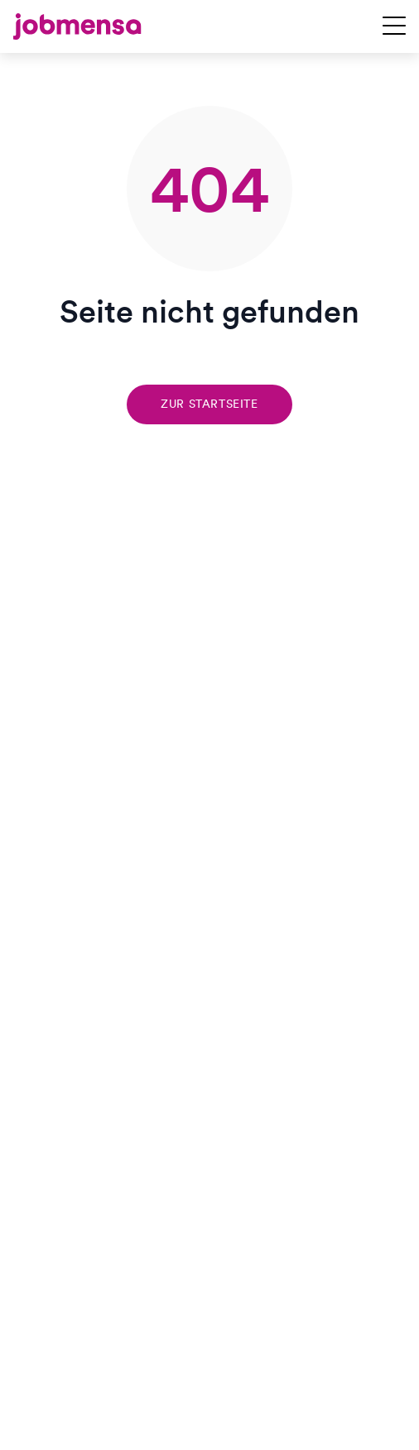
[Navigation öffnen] (394, 26)
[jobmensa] (77, 26)
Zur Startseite (209, 404)
